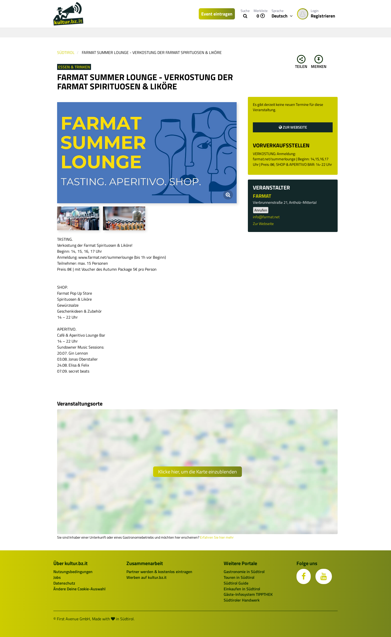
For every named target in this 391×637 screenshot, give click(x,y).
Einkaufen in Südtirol (242, 589)
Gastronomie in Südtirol (244, 572)
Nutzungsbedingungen (73, 572)
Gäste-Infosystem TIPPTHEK (248, 594)
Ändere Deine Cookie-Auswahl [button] (79, 589)
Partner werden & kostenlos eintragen (159, 572)
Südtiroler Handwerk (242, 600)
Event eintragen (216, 13)
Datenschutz (64, 583)
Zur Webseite (293, 127)
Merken (318, 62)
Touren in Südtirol (239, 577)
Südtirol (66, 52)
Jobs (57, 577)
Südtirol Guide (236, 583)
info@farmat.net (266, 217)
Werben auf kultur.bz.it (146, 577)
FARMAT (262, 196)
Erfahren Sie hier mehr (217, 537)
